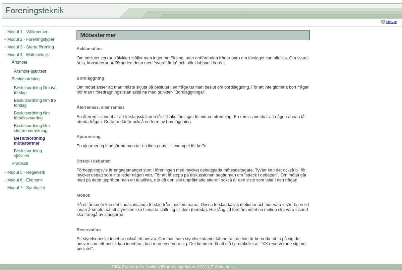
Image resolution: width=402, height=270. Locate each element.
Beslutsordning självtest (28, 153)
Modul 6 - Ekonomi (25, 179)
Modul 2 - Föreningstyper (30, 39)
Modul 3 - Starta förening (30, 46)
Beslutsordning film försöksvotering (32, 115)
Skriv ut (391, 22)
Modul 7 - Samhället (26, 187)
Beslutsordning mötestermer (29, 141)
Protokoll (20, 163)
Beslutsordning (26, 78)
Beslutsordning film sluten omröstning (32, 128)
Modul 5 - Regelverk (26, 172)
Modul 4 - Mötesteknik (28, 54)
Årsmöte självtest (30, 71)
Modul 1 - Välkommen (27, 31)
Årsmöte (20, 62)
